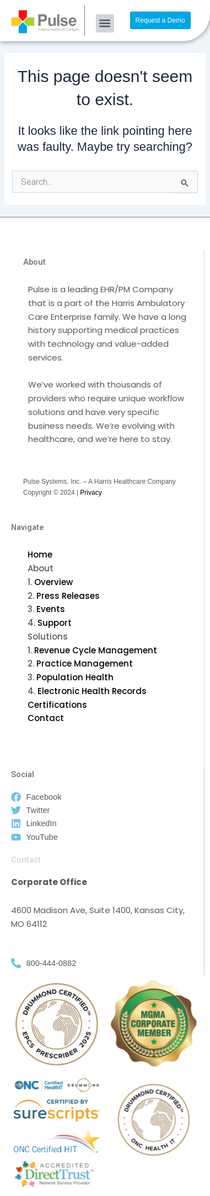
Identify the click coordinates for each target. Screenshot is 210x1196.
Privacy (90, 492)
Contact (46, 718)
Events (50, 609)
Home (40, 554)
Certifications (57, 705)
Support (54, 623)
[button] (105, 23)
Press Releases (68, 596)
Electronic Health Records (92, 691)
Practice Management (84, 663)
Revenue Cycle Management (95, 650)
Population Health (75, 677)
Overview (53, 582)
